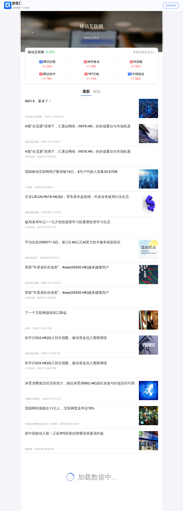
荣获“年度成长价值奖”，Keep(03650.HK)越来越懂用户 (67, 292)
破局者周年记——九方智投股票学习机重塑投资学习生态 (67, 222)
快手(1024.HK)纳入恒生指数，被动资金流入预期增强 (66, 363)
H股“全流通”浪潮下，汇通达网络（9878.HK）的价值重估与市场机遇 (77, 151)
